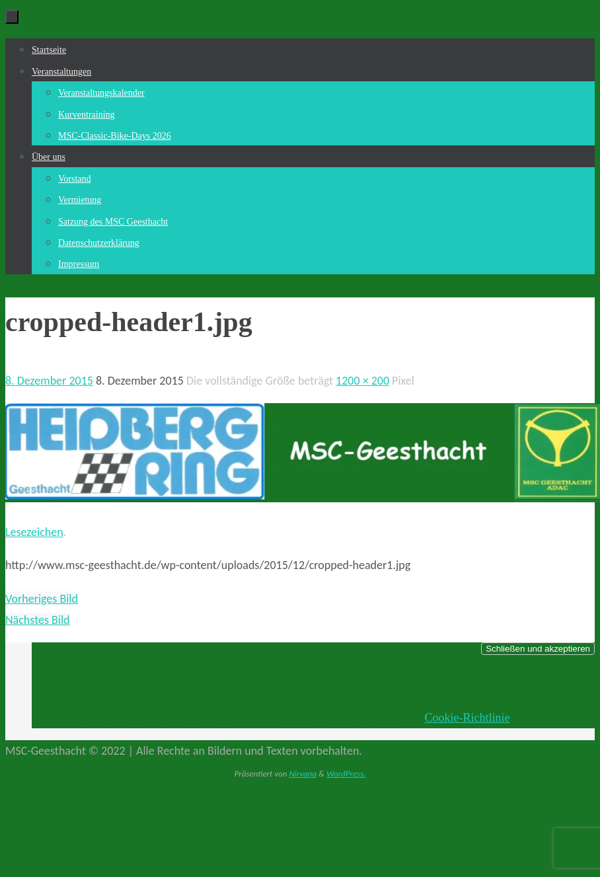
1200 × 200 (362, 380)
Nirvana (303, 774)
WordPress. (346, 774)
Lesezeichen (34, 532)
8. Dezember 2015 (49, 380)
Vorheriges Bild (41, 598)
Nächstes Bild (37, 620)
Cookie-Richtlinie (466, 717)
